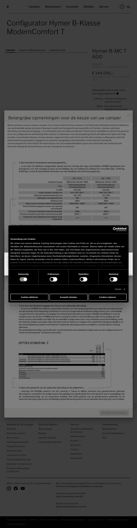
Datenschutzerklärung (29, 262)
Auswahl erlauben (68, 297)
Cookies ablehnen (29, 297)
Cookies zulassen (107, 297)
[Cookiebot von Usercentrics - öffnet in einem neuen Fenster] (115, 229)
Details (118, 289)
